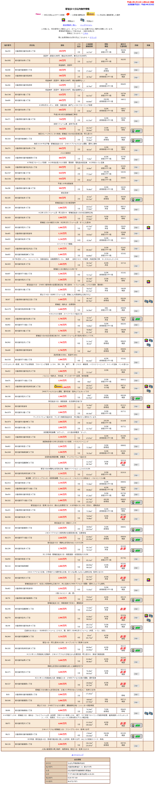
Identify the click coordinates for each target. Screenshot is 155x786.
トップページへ (86, 25)
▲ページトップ (77, 755)
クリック (93, 37)
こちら (85, 33)
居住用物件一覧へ (69, 25)
